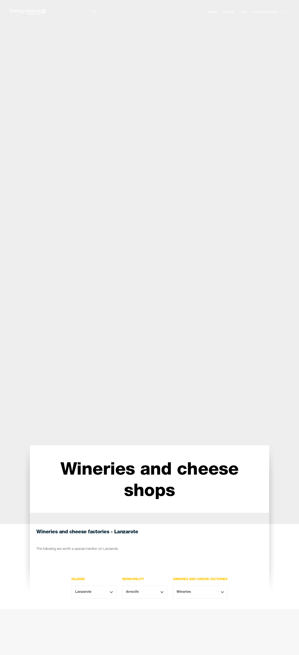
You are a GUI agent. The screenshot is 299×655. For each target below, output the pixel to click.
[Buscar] (125, 12)
